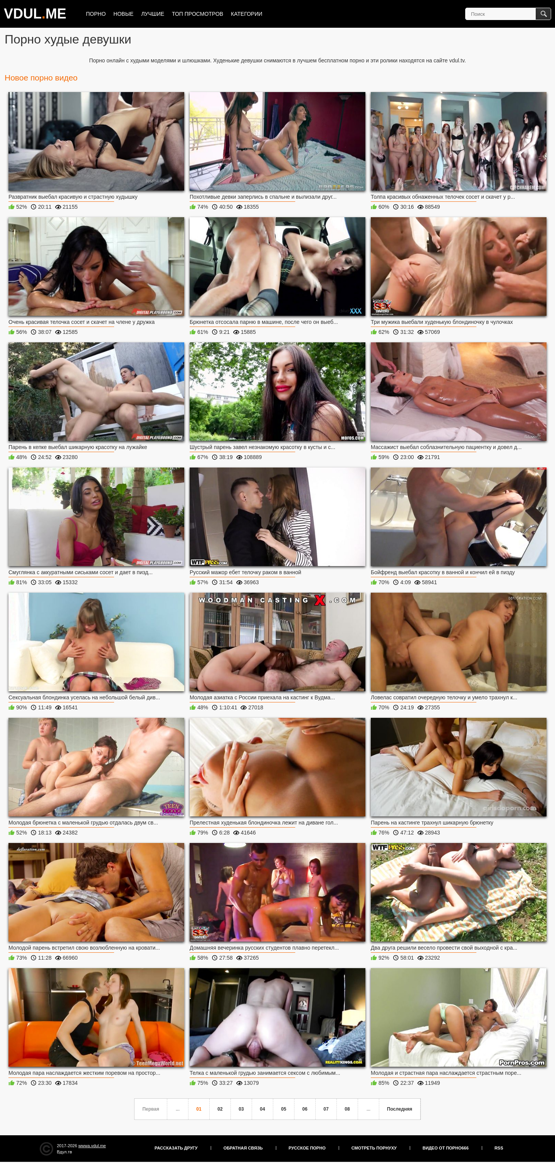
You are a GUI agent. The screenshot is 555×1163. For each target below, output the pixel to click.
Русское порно (307, 1148)
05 (283, 1109)
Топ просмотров (197, 14)
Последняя (399, 1109)
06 (304, 1109)
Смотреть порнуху (374, 1148)
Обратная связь (243, 1148)
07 (325, 1109)
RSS (498, 1148)
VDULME (35, 14)
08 (347, 1109)
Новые (123, 14)
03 (241, 1109)
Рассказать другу (176, 1148)
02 (219, 1109)
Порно (96, 14)
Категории (246, 14)
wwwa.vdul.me (92, 1145)
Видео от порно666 (445, 1148)
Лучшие (152, 14)
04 (262, 1109)
